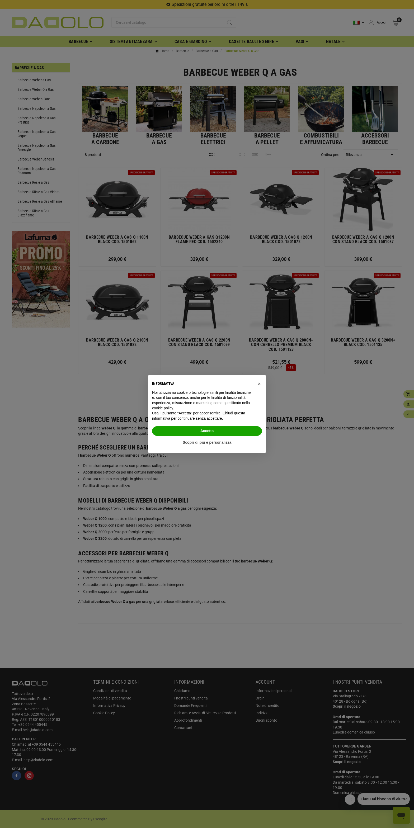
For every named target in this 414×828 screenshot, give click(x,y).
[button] (259, 384)
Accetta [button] (207, 431)
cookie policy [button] (162, 408)
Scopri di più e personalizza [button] (207, 442)
